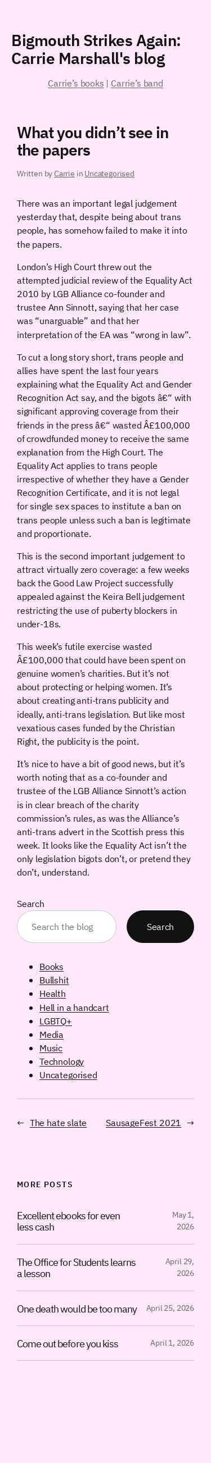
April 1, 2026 (172, 1343)
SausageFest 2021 (143, 1122)
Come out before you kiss (67, 1344)
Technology (61, 1061)
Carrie (64, 173)
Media (51, 1034)
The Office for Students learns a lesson (76, 1267)
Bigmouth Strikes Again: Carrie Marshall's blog (96, 49)
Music (50, 1048)
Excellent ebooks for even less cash (68, 1221)
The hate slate (58, 1122)
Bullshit (54, 980)
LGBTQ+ (55, 1021)
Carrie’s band (137, 83)
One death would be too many (77, 1309)
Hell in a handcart (74, 1007)
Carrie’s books (76, 83)
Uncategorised (109, 173)
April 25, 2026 (170, 1308)
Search (30, 903)
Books (51, 966)
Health (52, 993)
